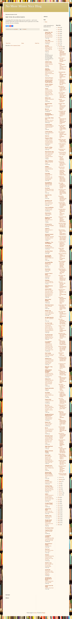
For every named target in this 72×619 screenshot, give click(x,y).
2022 (59, 35)
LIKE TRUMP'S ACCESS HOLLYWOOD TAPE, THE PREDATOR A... (62, 95)
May (60, 487)
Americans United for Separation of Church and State (49, 81)
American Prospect (49, 77)
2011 (59, 507)
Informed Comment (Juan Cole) (49, 235)
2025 (59, 29)
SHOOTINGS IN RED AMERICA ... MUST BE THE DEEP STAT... (62, 271)
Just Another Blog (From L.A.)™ (49, 263)
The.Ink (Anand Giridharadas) (48, 521)
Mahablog (47, 280)
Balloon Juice (48, 97)
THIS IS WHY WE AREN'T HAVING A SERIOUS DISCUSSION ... (62, 219)
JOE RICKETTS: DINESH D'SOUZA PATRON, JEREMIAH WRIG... (61, 443)
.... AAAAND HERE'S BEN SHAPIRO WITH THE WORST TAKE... (62, 172)
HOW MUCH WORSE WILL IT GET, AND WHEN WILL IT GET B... (62, 89)
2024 (59, 31)
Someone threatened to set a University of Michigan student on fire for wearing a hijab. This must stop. (49, 497)
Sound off (47, 389)
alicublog (47, 45)
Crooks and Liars (48, 131)
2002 (59, 524)
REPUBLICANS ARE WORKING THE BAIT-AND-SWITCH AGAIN (62, 336)
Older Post (37, 43)
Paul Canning (48, 353)
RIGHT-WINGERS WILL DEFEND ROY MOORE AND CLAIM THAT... (62, 349)
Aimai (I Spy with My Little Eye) (48, 33)
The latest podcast (48, 110)
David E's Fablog (48, 147)
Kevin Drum (47, 269)
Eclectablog (47, 173)
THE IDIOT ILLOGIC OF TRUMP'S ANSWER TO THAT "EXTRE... (61, 387)
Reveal (46, 427)
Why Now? (47, 549)
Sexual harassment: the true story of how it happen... (62, 153)
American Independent (47, 69)
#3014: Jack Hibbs (48, 184)
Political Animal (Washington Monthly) (48, 371)
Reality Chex (47, 422)
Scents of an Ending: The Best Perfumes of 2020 (49, 476)
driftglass (47, 166)
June (60, 485)
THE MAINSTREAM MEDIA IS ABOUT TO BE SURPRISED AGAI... (62, 120)
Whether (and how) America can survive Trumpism (49, 64)
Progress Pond (48, 399)
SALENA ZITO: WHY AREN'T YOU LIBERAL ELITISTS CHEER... (62, 205)
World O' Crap (48, 562)
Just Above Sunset (49, 251)
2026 (59, 27)
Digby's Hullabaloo (49, 160)
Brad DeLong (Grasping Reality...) (49, 114)
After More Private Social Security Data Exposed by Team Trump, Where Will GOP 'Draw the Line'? (49, 92)
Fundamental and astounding (61, 150)
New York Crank (48, 323)
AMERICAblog (48, 61)
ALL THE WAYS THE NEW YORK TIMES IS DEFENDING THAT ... (62, 128)
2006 (59, 516)
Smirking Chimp (48, 485)
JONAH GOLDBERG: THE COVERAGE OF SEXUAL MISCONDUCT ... (62, 67)
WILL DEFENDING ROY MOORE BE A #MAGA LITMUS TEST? (62, 342)
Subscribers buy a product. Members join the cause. (49, 395)
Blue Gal (47, 109)
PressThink (47, 392)
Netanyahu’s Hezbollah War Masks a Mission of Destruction (49, 238)
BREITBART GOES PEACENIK (61, 354)
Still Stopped (47, 252)
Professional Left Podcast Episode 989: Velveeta (49, 169)
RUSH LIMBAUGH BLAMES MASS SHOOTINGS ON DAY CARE (62, 372)
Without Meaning (48, 516)
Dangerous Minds (48, 138)
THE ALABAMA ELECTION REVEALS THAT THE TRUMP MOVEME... (61, 264)
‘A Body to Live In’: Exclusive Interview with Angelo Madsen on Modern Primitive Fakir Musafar (49, 142)
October (60, 477)
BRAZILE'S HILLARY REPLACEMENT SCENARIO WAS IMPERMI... (62, 414)
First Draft (47, 188)
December (61, 46)
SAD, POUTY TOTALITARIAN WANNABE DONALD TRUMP (62, 436)
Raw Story (47, 405)
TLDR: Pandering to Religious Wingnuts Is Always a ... (61, 145)
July (60, 483)
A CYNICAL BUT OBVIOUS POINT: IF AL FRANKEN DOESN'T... (62, 244)
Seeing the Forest (48, 465)
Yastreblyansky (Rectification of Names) (48, 578)
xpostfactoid (47, 569)
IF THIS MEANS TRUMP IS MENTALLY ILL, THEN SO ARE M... (62, 82)
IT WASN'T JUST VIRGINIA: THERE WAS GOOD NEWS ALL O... (62, 366)
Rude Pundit (47, 455)
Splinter (46, 494)
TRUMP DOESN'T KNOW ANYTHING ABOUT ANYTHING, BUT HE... (62, 469)
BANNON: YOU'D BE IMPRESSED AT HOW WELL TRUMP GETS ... (62, 359)
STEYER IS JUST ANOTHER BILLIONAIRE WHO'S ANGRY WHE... (62, 192)
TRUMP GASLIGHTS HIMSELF (61, 100)
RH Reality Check (49, 435)
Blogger (43, 612)
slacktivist (47, 480)
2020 (59, 39)
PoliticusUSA (48, 378)
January (60, 494)
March (60, 491)
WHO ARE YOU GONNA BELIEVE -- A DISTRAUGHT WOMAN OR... (62, 278)
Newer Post (8, 43)
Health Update (47, 270)
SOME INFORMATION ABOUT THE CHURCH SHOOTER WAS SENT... (62, 379)
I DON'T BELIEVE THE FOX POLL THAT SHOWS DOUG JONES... (62, 238)
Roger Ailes (47, 447)
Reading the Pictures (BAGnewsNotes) (49, 415)
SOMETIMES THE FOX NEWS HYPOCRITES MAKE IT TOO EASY (62, 307)
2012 (59, 505)
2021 (59, 37)
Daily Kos (47, 136)
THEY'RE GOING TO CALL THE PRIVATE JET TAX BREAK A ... (62, 226)
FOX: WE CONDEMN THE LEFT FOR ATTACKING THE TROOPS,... (62, 321)
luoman (35, 612)
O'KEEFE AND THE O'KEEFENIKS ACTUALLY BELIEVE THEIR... (62, 106)
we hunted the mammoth (48, 536)
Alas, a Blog (47, 40)
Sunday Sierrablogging (49, 225)
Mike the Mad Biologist (48, 300)
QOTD (46, 197)
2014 (59, 501)
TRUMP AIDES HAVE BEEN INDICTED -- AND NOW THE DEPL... (62, 429)
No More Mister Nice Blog (24, 6)
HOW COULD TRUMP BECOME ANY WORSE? (62, 60)
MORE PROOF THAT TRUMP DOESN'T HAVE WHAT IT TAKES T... (62, 456)
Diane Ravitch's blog (49, 151)
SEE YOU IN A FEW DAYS (61, 168)
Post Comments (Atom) (15, 45)
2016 (59, 497)
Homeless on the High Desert (48, 218)
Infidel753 (47, 228)
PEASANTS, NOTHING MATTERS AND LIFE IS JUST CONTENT (62, 198)
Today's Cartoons (48, 214)
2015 (59, 499)
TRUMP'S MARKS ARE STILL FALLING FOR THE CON (62, 462)
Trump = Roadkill (48, 148)
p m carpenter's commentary (48, 342)
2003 (59, 522)
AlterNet (47, 53)
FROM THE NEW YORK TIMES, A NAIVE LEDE (62, 141)
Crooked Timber (48, 124)
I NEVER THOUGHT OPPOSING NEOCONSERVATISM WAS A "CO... (62, 53)
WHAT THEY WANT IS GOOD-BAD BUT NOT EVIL (62, 250)
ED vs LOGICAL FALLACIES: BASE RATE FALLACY (49, 203)
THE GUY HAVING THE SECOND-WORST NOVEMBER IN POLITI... (62, 285)
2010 (59, 509)
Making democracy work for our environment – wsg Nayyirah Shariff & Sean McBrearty (48, 177)
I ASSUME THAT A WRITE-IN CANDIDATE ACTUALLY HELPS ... (62, 113)
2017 (59, 45)
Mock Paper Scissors (49, 305)
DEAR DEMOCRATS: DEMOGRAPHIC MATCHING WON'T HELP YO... (62, 422)
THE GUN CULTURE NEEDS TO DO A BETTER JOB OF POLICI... (62, 401)
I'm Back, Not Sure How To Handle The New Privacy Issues (49, 36)
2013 (59, 503)
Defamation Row (48, 545)
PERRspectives (48, 358)
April (60, 489)
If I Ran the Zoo (48, 224)
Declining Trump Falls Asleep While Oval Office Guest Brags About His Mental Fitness (49, 382)
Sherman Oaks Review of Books (48, 473)
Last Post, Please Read (49, 587)
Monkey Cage (48, 310)
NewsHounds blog (49, 334)
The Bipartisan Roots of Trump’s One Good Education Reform (49, 374)
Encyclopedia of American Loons (48, 183)
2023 (59, 33)
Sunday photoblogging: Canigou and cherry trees (49, 127)
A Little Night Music (49, 105)
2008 (59, 513)
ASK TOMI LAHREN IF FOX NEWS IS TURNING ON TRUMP (62, 185)
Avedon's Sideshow (49, 84)
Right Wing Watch (49, 446)
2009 (59, 511)
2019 (59, 41)
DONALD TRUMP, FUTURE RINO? (62, 474)
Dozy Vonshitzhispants (49, 132)
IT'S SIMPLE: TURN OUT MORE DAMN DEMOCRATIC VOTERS (62, 394)
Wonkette (47, 554)
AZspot (46, 88)
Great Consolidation (49, 207)
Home (23, 43)
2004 (59, 520)
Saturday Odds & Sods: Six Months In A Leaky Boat (49, 190)
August (60, 481)
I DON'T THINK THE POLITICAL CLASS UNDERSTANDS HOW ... (62, 328)
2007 (59, 514)
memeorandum (48, 289)
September (61, 479)
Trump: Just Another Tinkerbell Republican (61, 158)
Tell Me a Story (48, 515)
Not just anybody (48, 85)
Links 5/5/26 (47, 301)
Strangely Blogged (49, 503)
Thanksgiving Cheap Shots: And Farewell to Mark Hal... (62, 163)
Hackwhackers (48, 213)
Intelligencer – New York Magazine (49, 243)
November (61, 48)
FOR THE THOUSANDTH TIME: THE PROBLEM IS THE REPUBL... (62, 450)
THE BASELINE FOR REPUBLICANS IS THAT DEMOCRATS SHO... (62, 75)
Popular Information (49, 388)
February (61, 493)
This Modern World (49, 528)
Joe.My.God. (47, 245)
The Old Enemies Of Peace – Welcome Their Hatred (49, 468)
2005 (59, 518)
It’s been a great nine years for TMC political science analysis (49, 313)
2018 (59, 43)
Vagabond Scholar (49, 530)
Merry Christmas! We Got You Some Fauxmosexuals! (49, 565)
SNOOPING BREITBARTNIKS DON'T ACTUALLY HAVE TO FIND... (62, 300)
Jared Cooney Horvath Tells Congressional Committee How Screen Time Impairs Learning (49, 155)
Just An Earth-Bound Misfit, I (48, 256)
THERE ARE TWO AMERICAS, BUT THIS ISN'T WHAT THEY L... (62, 407)
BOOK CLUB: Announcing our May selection (49, 523)
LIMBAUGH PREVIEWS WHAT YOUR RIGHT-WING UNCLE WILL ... (62, 179)
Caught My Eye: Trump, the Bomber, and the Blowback (49, 418)
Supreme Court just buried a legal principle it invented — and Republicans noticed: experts (49, 409)
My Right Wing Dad (49, 317)
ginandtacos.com (48, 200)
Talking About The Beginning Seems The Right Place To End (49, 337)
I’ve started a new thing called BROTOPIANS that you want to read (49, 539)
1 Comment (24, 29)
